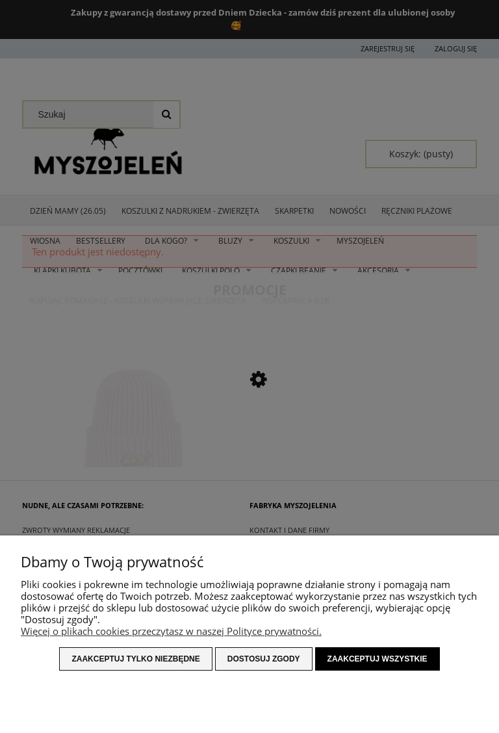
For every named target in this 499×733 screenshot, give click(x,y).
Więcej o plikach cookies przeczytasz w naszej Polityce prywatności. (171, 630)
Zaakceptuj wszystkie (377, 658)
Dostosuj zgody (263, 658)
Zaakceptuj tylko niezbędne (135, 658)
